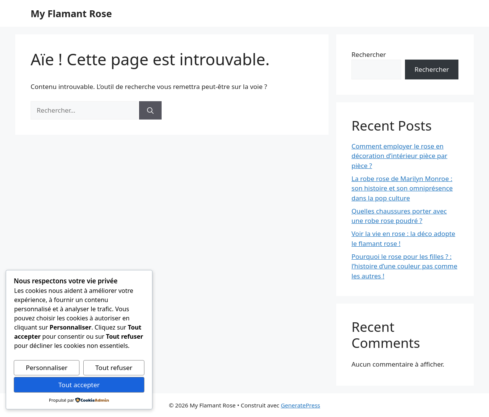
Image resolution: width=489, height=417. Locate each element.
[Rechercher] (150, 110)
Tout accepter (79, 384)
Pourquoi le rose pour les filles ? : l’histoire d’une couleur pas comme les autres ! (404, 266)
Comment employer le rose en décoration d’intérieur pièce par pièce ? (399, 156)
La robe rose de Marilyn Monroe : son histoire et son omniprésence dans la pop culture (402, 188)
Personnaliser (46, 367)
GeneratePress (300, 405)
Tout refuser (114, 367)
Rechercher (368, 54)
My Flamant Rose (71, 13)
